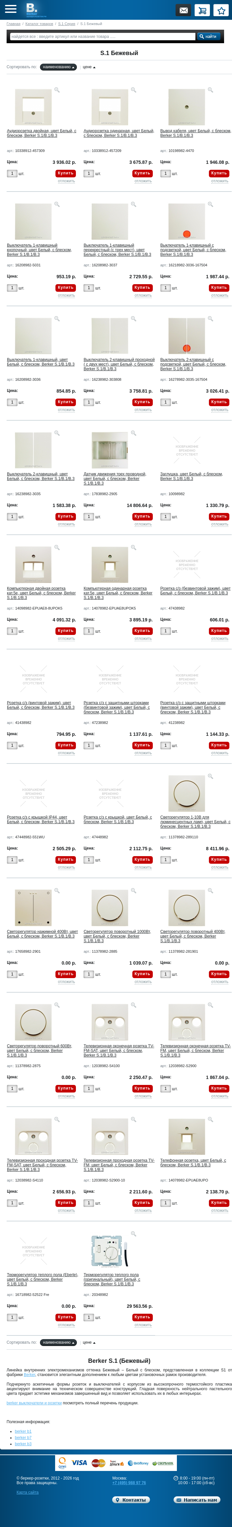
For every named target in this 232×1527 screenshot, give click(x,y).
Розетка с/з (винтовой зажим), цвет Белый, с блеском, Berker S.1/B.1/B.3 (41, 705)
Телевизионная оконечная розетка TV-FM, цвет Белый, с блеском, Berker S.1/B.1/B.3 (195, 1051)
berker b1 (23, 1431)
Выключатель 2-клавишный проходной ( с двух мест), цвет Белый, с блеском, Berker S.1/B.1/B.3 (118, 364)
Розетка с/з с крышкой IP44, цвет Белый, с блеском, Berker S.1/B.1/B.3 (41, 819)
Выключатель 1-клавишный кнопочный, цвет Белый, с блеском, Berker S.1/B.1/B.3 (39, 250)
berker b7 (23, 1437)
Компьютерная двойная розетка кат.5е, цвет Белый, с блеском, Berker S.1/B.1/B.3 (41, 593)
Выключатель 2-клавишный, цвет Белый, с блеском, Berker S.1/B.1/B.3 (41, 476)
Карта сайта (28, 1492)
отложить (66, 181)
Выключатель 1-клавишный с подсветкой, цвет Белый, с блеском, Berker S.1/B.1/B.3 (193, 250)
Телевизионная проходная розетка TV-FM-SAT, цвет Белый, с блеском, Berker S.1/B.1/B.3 (42, 1165)
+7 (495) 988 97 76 (129, 1483)
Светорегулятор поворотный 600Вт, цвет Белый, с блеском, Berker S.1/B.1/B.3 (39, 1051)
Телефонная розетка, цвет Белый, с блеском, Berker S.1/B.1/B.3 (193, 1162)
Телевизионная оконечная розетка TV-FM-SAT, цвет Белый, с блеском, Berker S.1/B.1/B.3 (118, 1051)
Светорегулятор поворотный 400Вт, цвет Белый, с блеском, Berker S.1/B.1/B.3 (192, 936)
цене (87, 67)
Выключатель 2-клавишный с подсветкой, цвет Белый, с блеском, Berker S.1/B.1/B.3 (193, 364)
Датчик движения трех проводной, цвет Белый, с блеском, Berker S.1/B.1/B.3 (114, 479)
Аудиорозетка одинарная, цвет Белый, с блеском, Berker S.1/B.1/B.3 (118, 133)
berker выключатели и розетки (34, 1403)
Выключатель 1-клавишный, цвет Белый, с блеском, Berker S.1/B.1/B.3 (41, 362)
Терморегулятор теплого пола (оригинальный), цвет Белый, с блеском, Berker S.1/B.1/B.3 (111, 1279)
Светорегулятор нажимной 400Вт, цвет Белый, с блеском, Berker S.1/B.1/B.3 (42, 934)
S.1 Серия (66, 24)
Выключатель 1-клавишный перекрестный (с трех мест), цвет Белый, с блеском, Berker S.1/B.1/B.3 (117, 250)
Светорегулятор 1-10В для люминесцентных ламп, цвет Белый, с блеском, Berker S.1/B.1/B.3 (195, 822)
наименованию (57, 67)
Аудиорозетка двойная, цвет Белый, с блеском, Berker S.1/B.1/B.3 (41, 133)
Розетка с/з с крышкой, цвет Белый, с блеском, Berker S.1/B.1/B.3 (117, 819)
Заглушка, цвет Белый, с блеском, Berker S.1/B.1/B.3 (191, 476)
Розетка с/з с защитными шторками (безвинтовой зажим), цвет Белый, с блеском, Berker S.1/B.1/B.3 (116, 707)
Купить (66, 173)
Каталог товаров (39, 24)
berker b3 (23, 1444)
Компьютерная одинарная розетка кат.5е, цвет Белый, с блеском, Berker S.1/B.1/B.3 (117, 593)
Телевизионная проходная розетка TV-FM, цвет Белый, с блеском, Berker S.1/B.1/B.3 (118, 1165)
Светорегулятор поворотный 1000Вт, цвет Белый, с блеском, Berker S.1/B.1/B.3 (117, 936)
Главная (13, 24)
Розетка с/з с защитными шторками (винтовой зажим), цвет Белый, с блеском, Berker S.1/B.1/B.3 (192, 707)
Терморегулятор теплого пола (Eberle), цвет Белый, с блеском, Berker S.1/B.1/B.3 (42, 1279)
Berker (29, 1374)
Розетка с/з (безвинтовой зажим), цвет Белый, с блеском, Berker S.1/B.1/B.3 (195, 590)
